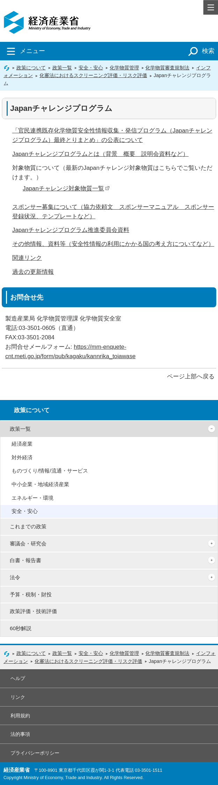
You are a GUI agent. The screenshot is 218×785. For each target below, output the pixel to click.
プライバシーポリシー (34, 753)
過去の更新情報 (33, 272)
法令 (15, 577)
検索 (200, 50)
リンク (17, 697)
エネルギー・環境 (32, 498)
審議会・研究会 (28, 543)
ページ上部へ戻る (191, 376)
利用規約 (20, 715)
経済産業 (22, 444)
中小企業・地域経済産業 (40, 484)
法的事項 (20, 734)
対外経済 (22, 457)
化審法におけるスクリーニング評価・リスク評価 (93, 75)
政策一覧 (62, 67)
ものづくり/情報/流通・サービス (50, 471)
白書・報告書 (25, 560)
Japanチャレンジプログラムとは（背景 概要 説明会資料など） (100, 154)
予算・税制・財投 (31, 594)
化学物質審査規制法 (167, 67)
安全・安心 (91, 67)
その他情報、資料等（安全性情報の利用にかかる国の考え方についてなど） (113, 244)
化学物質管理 (124, 67)
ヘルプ (17, 678)
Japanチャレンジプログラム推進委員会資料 (70, 230)
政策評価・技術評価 (33, 611)
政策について (31, 67)
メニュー (24, 50)
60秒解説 (20, 628)
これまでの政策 (28, 526)
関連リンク (27, 258)
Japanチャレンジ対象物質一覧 (66, 188)
